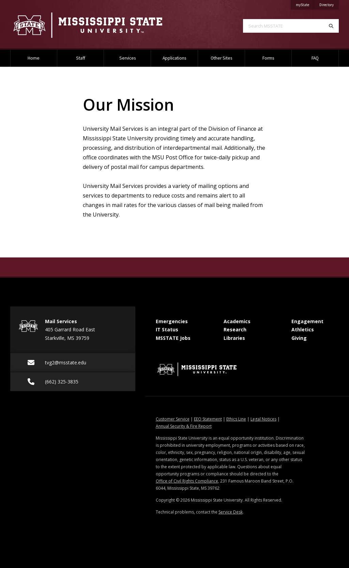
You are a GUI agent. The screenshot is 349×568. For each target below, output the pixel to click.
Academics (237, 321)
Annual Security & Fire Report (184, 426)
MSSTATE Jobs (173, 338)
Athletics (302, 329)
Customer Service (172, 419)
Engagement (307, 321)
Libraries (234, 338)
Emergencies (172, 321)
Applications (174, 58)
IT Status (167, 329)
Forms (268, 58)
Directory (329, 3)
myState (305, 3)
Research (235, 329)
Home (34, 58)
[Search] (331, 26)
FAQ (315, 58)
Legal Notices (263, 419)
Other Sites (221, 58)
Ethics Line (236, 419)
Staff (80, 58)
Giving (299, 338)
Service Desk (230, 512)
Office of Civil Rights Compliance (187, 481)
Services (127, 58)
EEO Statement (208, 419)
